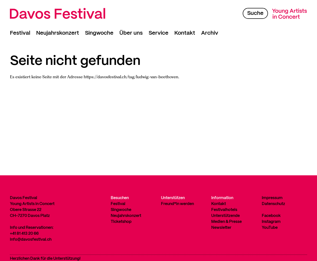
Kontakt (184, 33)
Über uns (131, 33)
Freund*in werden (177, 204)
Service (158, 33)
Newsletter (221, 228)
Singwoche (99, 33)
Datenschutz (273, 204)
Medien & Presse (226, 222)
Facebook (271, 216)
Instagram (271, 222)
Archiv (209, 33)
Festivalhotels (224, 210)
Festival (20, 33)
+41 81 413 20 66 (24, 233)
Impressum (272, 198)
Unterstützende (225, 216)
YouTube (270, 228)
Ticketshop (121, 222)
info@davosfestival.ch (31, 239)
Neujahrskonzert (57, 33)
